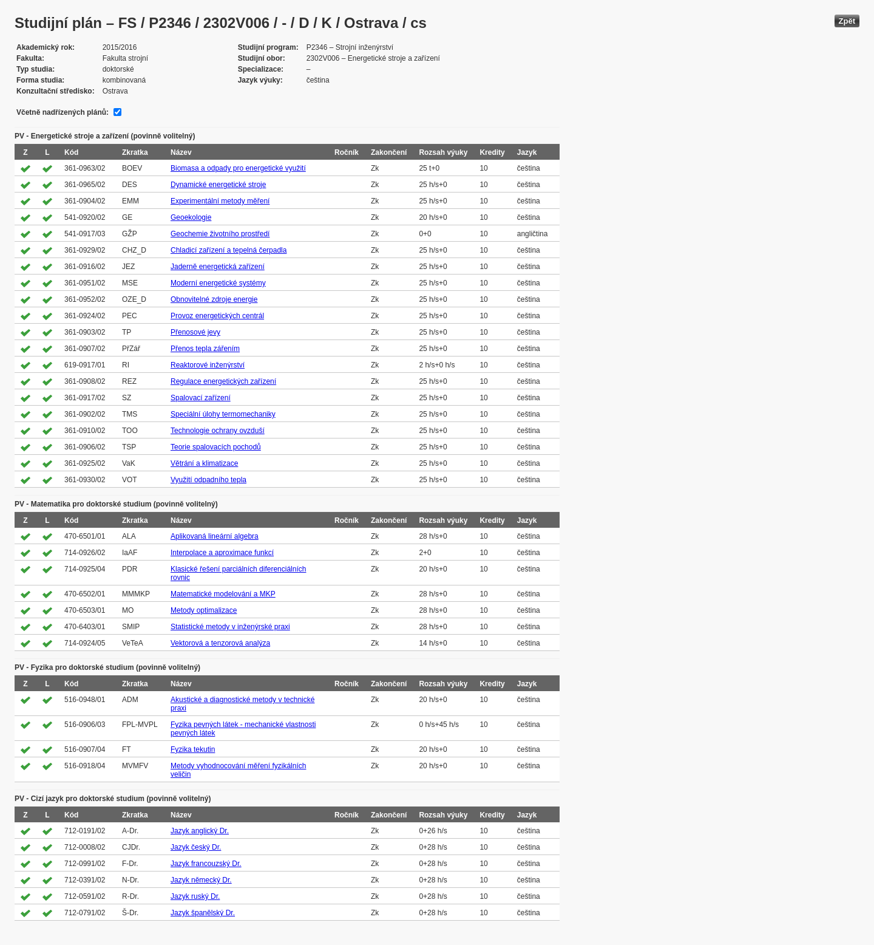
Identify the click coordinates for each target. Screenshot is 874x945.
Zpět (847, 21)
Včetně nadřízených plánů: (62, 112)
